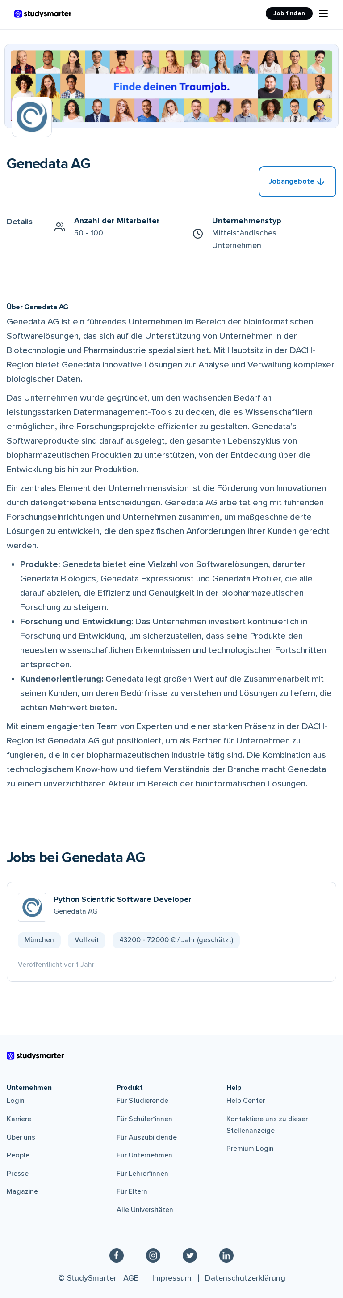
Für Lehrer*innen (142, 1173)
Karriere (19, 1118)
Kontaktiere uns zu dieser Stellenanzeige (267, 1124)
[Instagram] (153, 1255)
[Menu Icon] (323, 13)
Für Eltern (132, 1191)
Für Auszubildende (147, 1137)
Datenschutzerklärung (245, 1278)
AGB (131, 1278)
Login (16, 1100)
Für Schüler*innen (144, 1118)
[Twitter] (190, 1255)
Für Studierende (142, 1100)
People (18, 1155)
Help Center (245, 1100)
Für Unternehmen (144, 1155)
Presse (18, 1173)
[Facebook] (116, 1255)
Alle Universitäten (145, 1209)
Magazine (22, 1191)
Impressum (172, 1278)
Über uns (21, 1137)
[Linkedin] (226, 1255)
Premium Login (250, 1148)
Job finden (289, 13)
